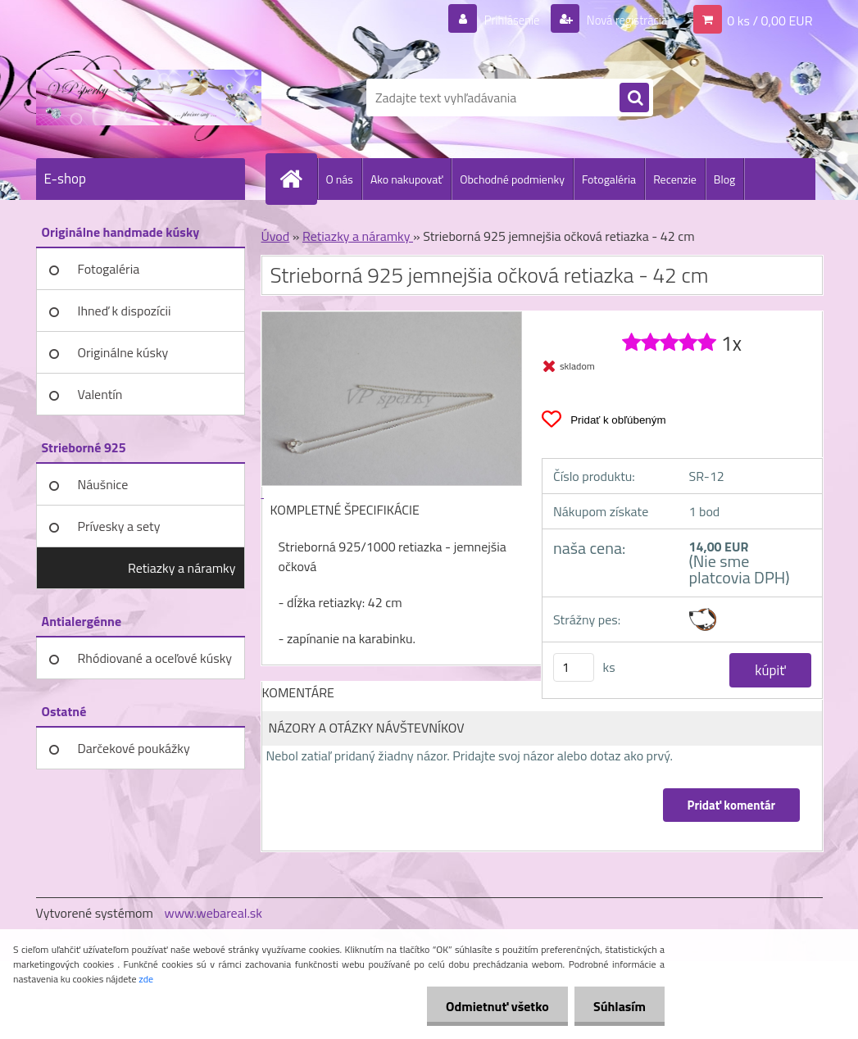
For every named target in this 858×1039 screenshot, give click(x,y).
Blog (724, 179)
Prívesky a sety (119, 526)
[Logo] (148, 97)
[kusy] (573, 667)
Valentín (100, 394)
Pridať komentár (731, 805)
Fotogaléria (609, 179)
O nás (339, 179)
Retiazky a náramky (182, 568)
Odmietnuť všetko (492, 1006)
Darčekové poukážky (134, 748)
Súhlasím (618, 1006)
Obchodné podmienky (512, 179)
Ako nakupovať (406, 179)
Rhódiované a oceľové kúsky (155, 658)
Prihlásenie (502, 19)
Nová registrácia (621, 19)
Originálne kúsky (123, 352)
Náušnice (103, 484)
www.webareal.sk (213, 913)
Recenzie (675, 179)
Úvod (275, 236)
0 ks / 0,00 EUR (769, 19)
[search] (634, 98)
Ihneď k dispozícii (124, 310)
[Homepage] (298, 178)
